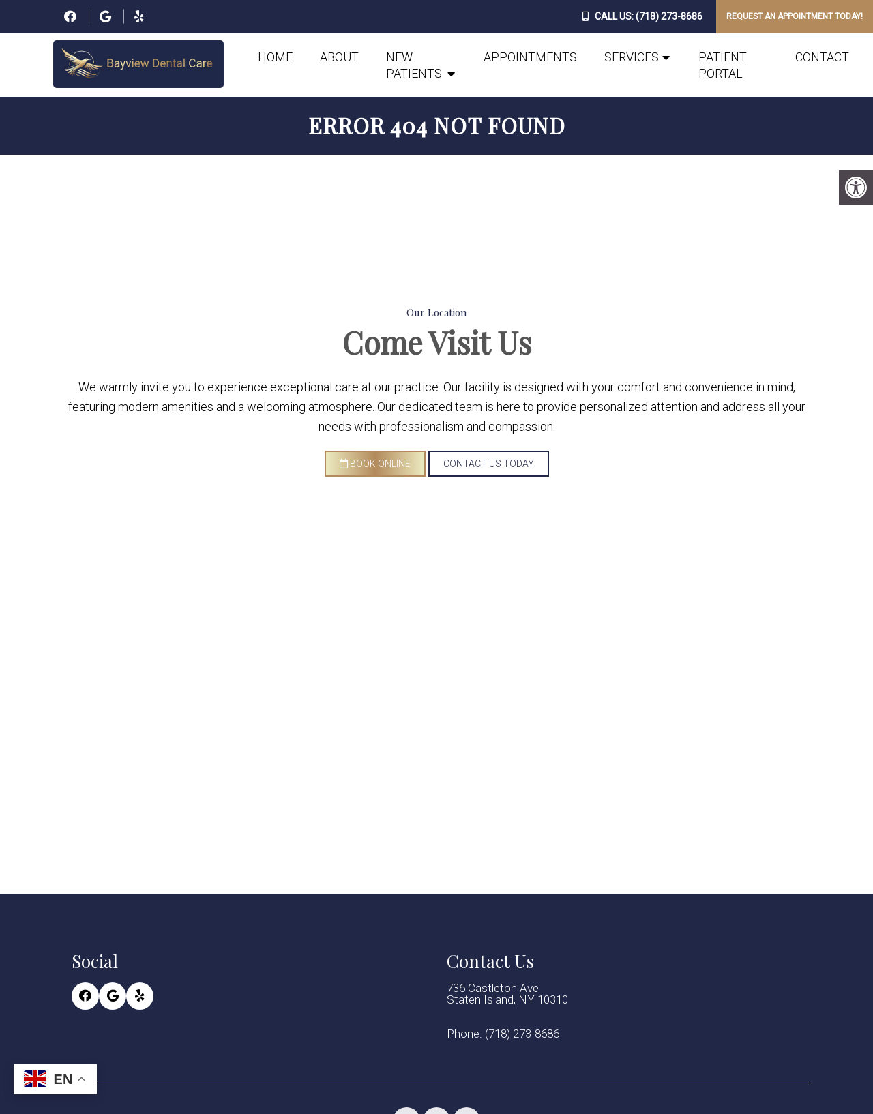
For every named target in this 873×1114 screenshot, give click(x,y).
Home (275, 57)
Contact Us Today (488, 463)
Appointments (530, 57)
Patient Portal (722, 65)
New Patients (414, 65)
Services (631, 57)
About (339, 57)
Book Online (375, 463)
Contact (822, 57)
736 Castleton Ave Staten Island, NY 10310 (507, 994)
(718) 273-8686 (669, 16)
